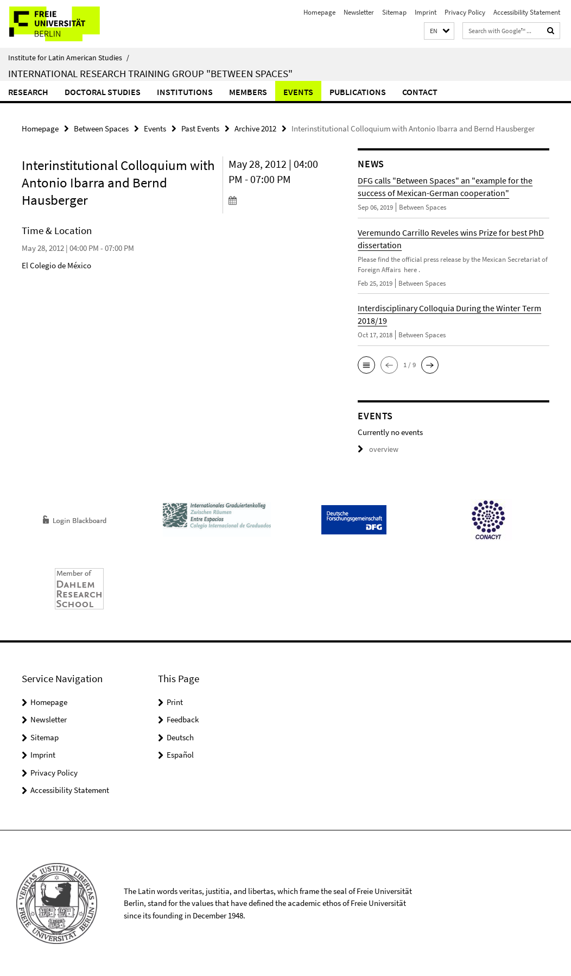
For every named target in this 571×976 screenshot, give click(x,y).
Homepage (319, 12)
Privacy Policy (465, 12)
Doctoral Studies (103, 91)
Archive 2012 (255, 128)
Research (28, 91)
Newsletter (359, 12)
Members (248, 91)
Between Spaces (101, 128)
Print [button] (175, 701)
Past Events (200, 128)
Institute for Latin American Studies (68, 57)
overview (376, 449)
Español (180, 754)
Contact (419, 91)
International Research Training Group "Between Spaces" (150, 73)
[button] (439, 31)
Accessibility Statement (526, 12)
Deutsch (180, 737)
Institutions (185, 91)
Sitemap (394, 12)
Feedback (183, 719)
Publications (357, 91)
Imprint (425, 12)
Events (298, 91)
